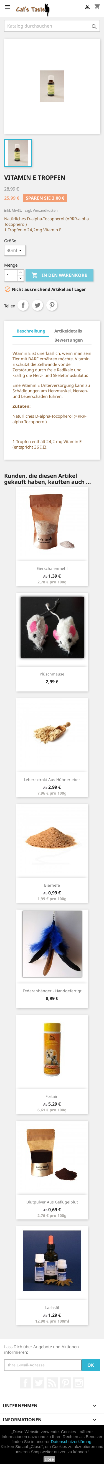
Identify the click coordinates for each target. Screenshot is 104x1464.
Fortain (52, 1096)
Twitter (38, 1382)
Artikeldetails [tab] (68, 331)
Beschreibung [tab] (31, 331)
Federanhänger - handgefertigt (52, 990)
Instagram (78, 1382)
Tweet (37, 305)
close (49, 1459)
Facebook (25, 1382)
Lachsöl (52, 1307)
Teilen (23, 305)
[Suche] (52, 26)
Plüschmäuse (52, 674)
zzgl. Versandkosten (41, 210)
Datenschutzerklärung (71, 1441)
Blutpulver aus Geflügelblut (52, 1202)
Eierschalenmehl (52, 568)
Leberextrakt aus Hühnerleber (52, 779)
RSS (52, 1382)
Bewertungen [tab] (68, 340)
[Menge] (10, 275)
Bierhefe (52, 885)
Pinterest (51, 305)
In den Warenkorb (59, 275)
